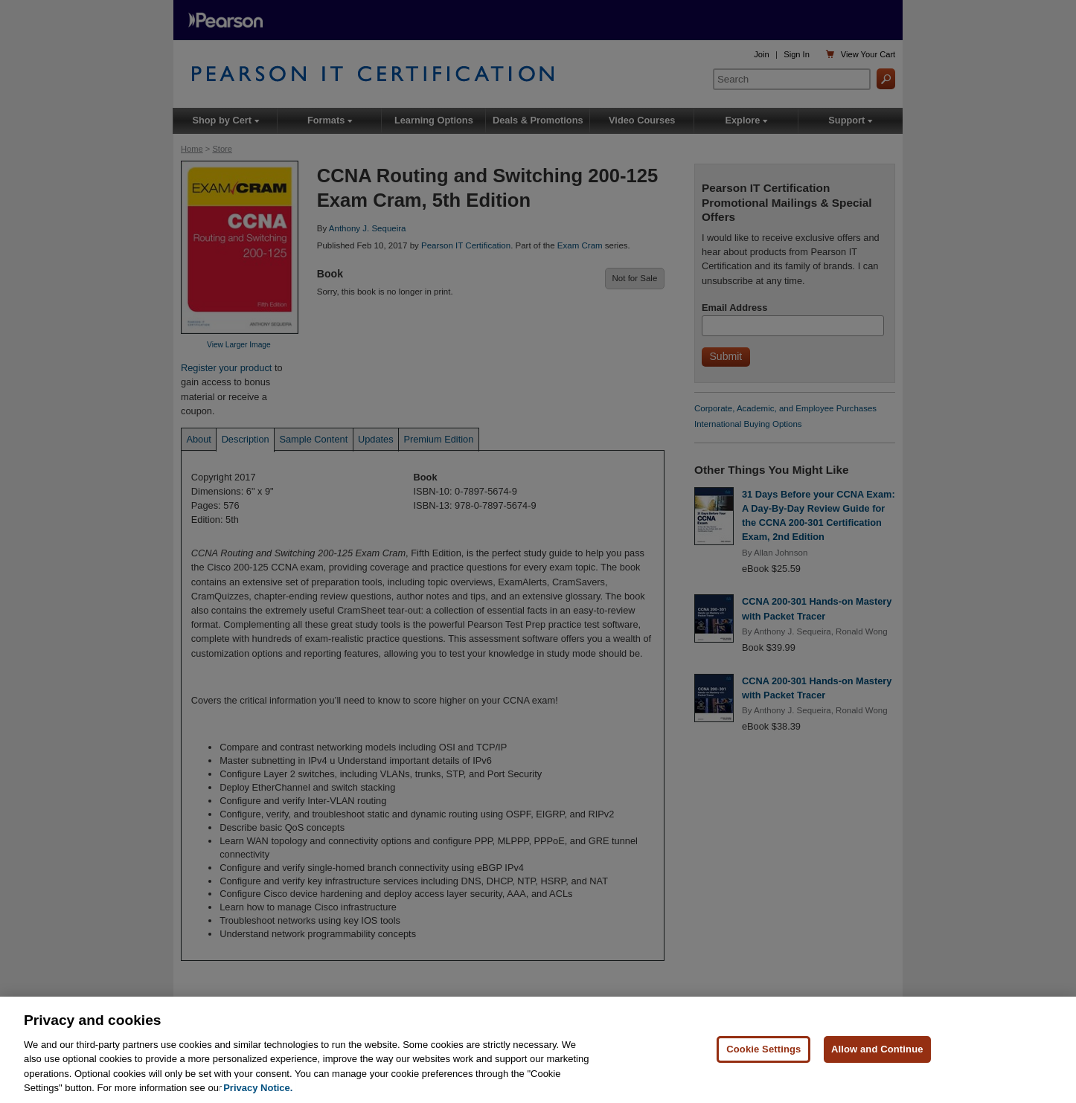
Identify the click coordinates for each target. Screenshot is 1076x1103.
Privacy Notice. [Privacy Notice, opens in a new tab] (257, 1088)
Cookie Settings (763, 1049)
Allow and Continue (877, 1049)
